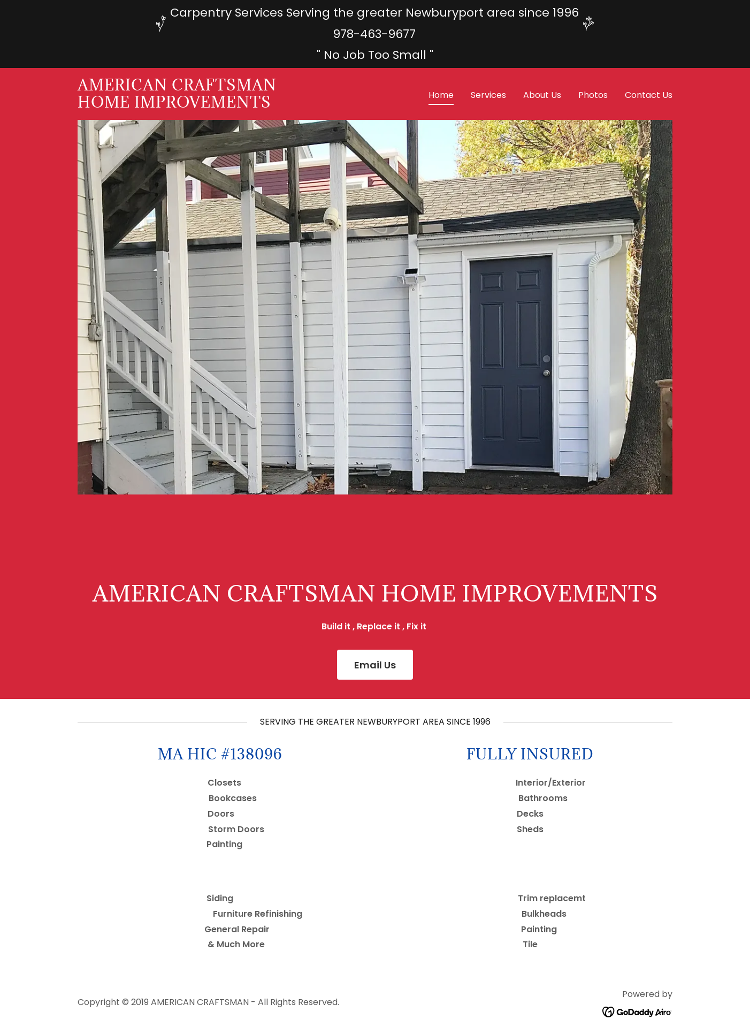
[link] (177, 104)
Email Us (375, 665)
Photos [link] (593, 95)
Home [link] (441, 95)
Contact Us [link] (648, 95)
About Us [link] (542, 95)
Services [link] (488, 95)
